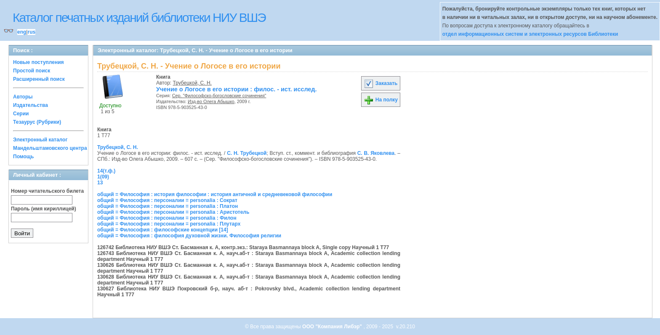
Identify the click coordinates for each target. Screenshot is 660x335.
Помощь (23, 157)
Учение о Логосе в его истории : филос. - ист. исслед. (236, 89)
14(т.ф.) (106, 171)
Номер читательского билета (47, 191)
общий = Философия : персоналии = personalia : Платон (167, 206)
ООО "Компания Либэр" (332, 327)
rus (31, 32)
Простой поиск (31, 71)
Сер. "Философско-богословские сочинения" (219, 95)
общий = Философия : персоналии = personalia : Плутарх (168, 224)
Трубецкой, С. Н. (192, 83)
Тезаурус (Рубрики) (37, 122)
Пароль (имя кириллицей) (43, 209)
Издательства (30, 105)
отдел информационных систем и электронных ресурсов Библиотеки (530, 34)
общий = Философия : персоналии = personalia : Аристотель (173, 212)
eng (21, 32)
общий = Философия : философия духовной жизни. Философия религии (189, 236)
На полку (381, 100)
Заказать (380, 83)
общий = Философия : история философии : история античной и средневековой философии (214, 194)
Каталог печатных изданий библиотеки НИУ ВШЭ (139, 17)
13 (100, 183)
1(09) (103, 177)
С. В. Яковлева (376, 153)
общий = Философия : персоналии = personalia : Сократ (167, 200)
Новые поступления (38, 62)
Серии (21, 114)
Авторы (23, 97)
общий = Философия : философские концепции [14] (162, 230)
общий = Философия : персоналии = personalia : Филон (167, 218)
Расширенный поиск (39, 79)
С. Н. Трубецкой (246, 153)
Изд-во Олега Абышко (211, 101)
